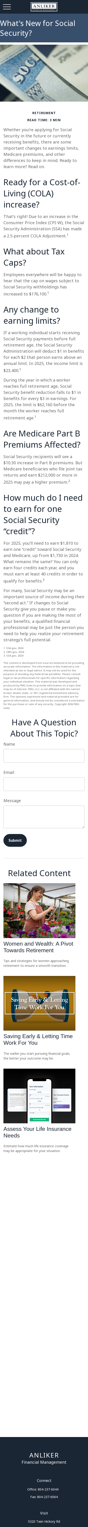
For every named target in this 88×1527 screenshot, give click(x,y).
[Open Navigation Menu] (7, 7)
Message (12, 800)
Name (9, 744)
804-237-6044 (48, 1489)
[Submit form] (15, 840)
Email (8, 772)
